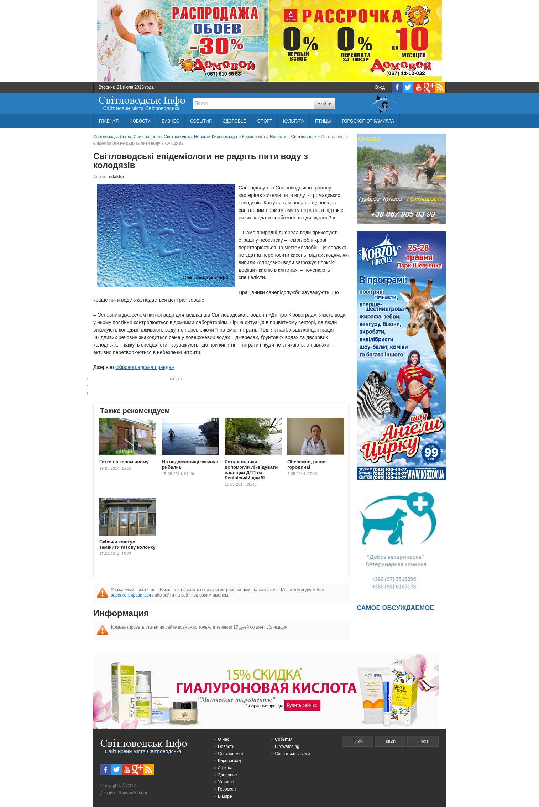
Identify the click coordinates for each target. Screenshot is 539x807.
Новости (226, 746)
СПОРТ (264, 121)
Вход (380, 87)
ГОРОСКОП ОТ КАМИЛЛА (368, 121)
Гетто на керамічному (124, 461)
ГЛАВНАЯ (109, 121)
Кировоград (229, 760)
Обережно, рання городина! (307, 464)
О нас (223, 739)
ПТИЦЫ (323, 121)
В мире (225, 796)
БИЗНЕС (170, 121)
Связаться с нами (292, 753)
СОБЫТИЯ (201, 121)
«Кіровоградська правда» (144, 367)
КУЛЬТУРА (293, 121)
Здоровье (227, 774)
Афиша (225, 767)
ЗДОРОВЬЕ (234, 121)
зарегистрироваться (131, 595)
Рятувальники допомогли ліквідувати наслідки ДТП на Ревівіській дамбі (251, 469)
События (284, 739)
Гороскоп (227, 789)
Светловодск (230, 753)
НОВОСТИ (140, 121)
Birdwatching (287, 746)
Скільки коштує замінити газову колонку (127, 544)
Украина (226, 782)
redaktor (116, 176)
